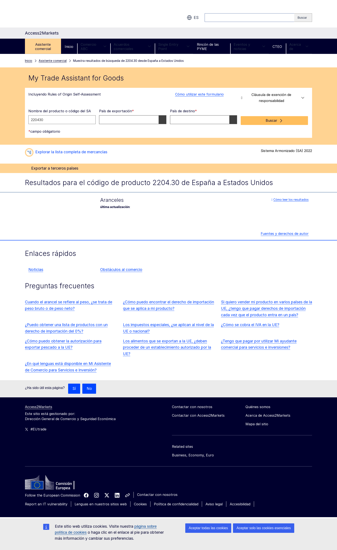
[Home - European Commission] (56, 482)
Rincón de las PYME (208, 46)
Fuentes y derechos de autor (285, 233)
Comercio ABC (93, 46)
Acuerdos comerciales (132, 46)
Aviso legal (214, 503)
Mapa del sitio (256, 423)
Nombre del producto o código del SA (59, 111)
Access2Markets (38, 406)
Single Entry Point (174, 46)
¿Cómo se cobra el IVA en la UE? (250, 324)
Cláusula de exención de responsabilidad (273, 98)
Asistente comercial (43, 46)
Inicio (69, 46)
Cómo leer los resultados (290, 198)
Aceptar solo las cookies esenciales (263, 528)
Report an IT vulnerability (46, 503)
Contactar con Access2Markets (198, 415)
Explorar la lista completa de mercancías (71, 151)
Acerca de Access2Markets (267, 415)
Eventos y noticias (249, 46)
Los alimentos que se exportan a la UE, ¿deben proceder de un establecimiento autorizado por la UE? (167, 346)
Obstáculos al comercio (121, 268)
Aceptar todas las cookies (208, 528)
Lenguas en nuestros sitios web (101, 503)
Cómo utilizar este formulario (197, 94)
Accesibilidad (240, 503)
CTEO (277, 46)
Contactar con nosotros (157, 494)
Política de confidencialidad (176, 503)
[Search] (303, 17)
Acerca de (298, 46)
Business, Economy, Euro (193, 454)
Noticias (35, 268)
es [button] (193, 17)
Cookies (140, 503)
